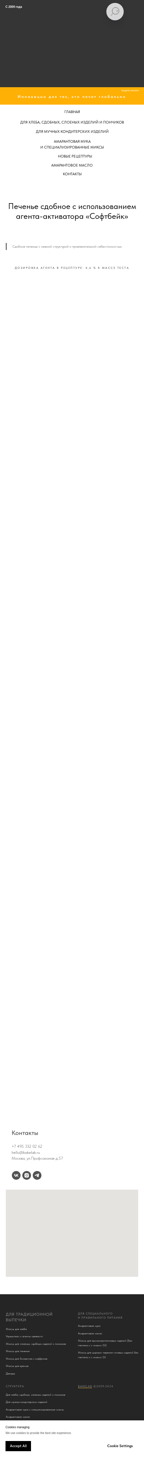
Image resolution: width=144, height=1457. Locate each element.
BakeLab (85, 1386)
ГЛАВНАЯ (72, 112)
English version (130, 90)
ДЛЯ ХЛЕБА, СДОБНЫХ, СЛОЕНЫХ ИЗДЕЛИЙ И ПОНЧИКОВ (72, 122)
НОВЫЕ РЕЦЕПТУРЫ (75, 156)
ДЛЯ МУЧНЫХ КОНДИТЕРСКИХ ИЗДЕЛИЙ (72, 131)
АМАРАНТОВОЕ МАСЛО (72, 165)
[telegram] (37, 1175)
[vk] (16, 1175)
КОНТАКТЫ (72, 174)
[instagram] (26, 1175)
